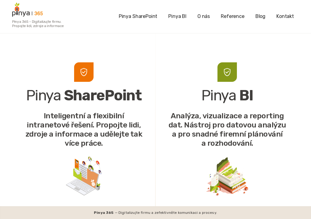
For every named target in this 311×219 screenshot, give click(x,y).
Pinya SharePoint (138, 16)
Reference (232, 16)
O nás (203, 16)
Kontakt (285, 16)
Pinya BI (177, 16)
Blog (260, 16)
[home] (40, 9)
